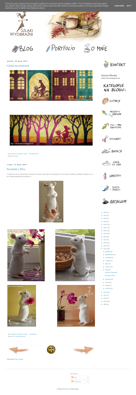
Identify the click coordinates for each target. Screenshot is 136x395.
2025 (105, 215)
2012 (105, 295)
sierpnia (108, 261)
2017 (105, 240)
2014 (105, 249)
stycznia (108, 288)
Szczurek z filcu (16, 169)
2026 (105, 212)
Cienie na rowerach (18, 65)
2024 (105, 218)
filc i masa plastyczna (19, 336)
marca (107, 282)
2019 (105, 234)
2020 (105, 231)
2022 (105, 224)
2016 (105, 243)
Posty (74, 377)
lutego (107, 285)
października (109, 254)
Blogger (76, 389)
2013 (105, 292)
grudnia (107, 251)
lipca (107, 264)
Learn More (119, 6)
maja (107, 270)
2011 (105, 298)
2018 (105, 237)
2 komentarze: (33, 334)
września (108, 257)
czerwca (108, 267)
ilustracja (15, 156)
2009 (105, 304)
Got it (129, 6)
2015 (105, 246)
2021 (105, 228)
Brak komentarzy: (34, 153)
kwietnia (108, 279)
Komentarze (76, 381)
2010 (105, 301)
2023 (105, 221)
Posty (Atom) (19, 359)
